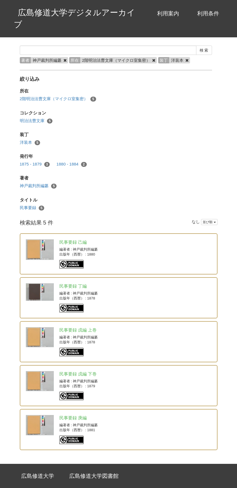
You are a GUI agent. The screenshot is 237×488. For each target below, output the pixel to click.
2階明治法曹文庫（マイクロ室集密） (58, 99)
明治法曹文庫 (36, 121)
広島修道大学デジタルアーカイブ (74, 18)
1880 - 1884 (72, 164)
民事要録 (32, 208)
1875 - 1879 (35, 164)
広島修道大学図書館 (94, 476)
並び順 (209, 222)
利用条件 (208, 13)
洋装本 (30, 142)
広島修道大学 (37, 476)
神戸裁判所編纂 (38, 186)
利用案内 (168, 13)
